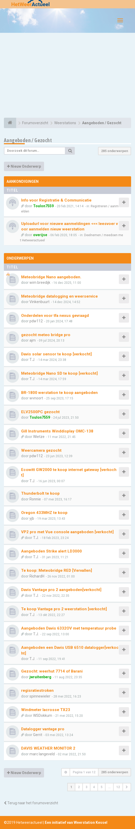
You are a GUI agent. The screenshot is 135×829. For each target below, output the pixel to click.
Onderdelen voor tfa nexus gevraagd (55, 315)
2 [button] (79, 787)
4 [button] (94, 787)
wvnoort (36, 398)
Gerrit (37, 735)
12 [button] (118, 787)
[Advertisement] (67, 76)
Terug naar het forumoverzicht (31, 803)
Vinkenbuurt (39, 302)
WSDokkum (42, 715)
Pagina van (84, 772)
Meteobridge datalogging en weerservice (59, 296)
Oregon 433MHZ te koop (44, 512)
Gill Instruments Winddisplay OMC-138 (57, 431)
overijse (40, 235)
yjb (31, 518)
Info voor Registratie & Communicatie (56, 200)
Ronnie (35, 499)
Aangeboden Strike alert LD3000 (51, 551)
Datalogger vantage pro (42, 729)
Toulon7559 (43, 206)
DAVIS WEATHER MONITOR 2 (48, 748)
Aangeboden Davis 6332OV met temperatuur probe (68, 628)
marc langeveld (42, 754)
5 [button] (101, 787)
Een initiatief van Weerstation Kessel (76, 822)
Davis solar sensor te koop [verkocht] (56, 354)
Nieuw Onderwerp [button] (24, 166)
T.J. (32, 359)
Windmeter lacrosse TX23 (45, 709)
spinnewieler (39, 696)
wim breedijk (39, 282)
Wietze (39, 437)
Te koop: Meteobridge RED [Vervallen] (56, 570)
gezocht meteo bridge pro (45, 334)
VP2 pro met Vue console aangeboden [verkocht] (67, 532)
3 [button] (86, 787)
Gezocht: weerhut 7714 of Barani (52, 671)
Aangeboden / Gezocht (28, 140)
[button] (126, 787)
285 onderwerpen (114, 151)
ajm (32, 340)
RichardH (36, 576)
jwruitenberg (40, 677)
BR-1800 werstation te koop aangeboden (59, 392)
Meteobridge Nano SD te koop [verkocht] (59, 373)
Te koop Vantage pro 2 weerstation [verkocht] (64, 609)
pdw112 (36, 321)
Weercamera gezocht (41, 450)
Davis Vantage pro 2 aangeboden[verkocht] (61, 589)
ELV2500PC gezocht (40, 412)
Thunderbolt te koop (40, 493)
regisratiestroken (37, 690)
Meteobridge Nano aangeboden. (51, 277)
